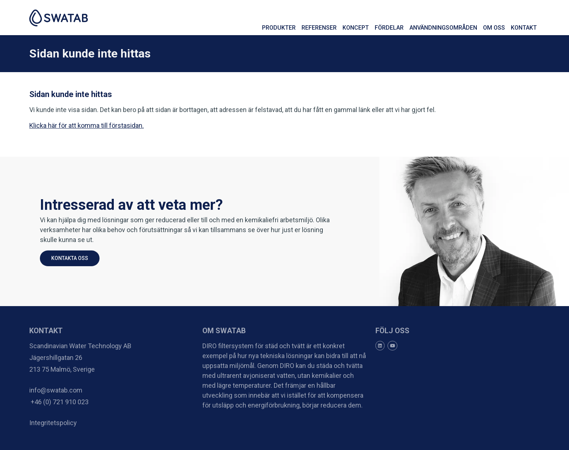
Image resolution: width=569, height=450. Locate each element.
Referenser (319, 27)
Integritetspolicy (53, 423)
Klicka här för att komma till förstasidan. (86, 125)
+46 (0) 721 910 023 (59, 402)
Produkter (279, 27)
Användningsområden (443, 27)
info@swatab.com (55, 390)
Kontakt (524, 27)
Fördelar (389, 27)
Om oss (494, 27)
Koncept (355, 27)
